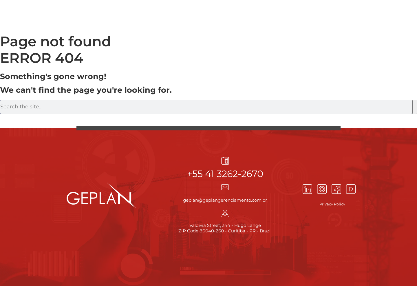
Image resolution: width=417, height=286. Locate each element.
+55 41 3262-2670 (225, 173)
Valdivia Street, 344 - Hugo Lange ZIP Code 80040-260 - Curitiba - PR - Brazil (225, 228)
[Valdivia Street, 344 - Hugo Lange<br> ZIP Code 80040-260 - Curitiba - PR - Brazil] (225, 213)
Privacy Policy (332, 204)
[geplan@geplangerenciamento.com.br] (225, 187)
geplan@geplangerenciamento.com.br (225, 200)
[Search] (414, 107)
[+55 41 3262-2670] (225, 161)
